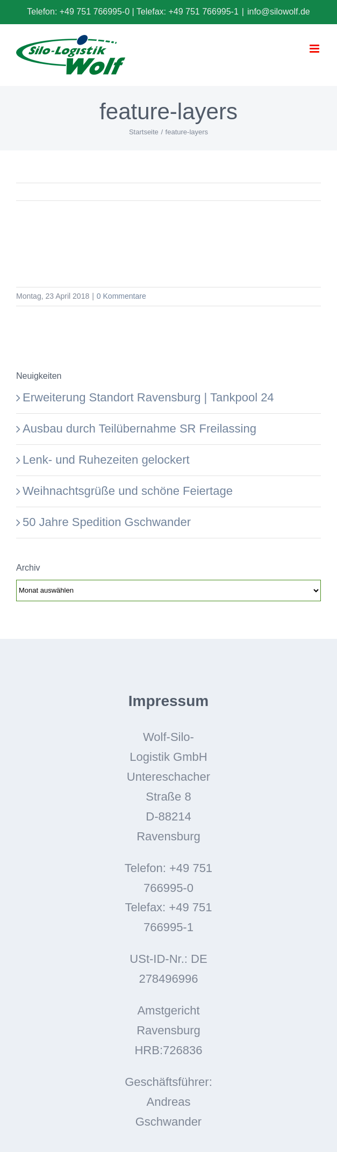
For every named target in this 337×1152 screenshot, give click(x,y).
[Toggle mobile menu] (315, 48)
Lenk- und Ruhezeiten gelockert (106, 459)
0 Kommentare (121, 296)
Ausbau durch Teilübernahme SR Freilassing (139, 428)
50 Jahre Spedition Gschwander (107, 522)
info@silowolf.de (278, 11)
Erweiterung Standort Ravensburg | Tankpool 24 (148, 397)
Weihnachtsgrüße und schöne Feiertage (128, 491)
